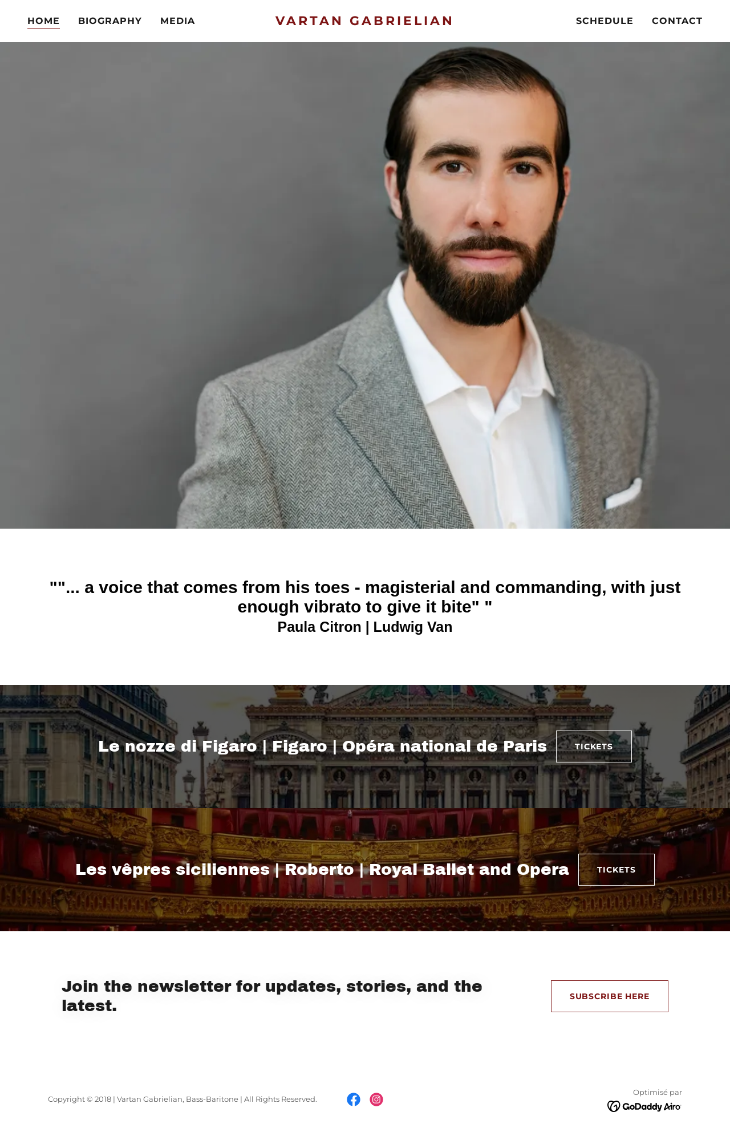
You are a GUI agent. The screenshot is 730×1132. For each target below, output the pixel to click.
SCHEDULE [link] (605, 20)
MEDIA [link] (177, 20)
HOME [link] (43, 20)
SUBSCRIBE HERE (610, 996)
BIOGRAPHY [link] (110, 20)
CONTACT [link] (677, 20)
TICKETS (594, 746)
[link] (365, 22)
